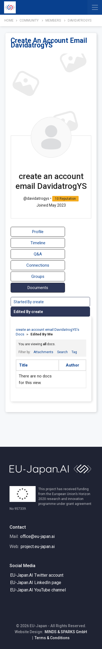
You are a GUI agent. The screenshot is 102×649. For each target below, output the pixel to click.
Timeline (37, 242)
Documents (37, 287)
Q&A (38, 254)
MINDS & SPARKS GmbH (66, 632)
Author (72, 365)
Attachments (43, 352)
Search (62, 352)
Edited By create (28, 311)
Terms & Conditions (52, 638)
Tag (74, 352)
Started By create (29, 302)
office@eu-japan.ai (37, 536)
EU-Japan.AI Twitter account (36, 575)
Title (23, 365)
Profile (38, 231)
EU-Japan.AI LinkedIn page (35, 582)
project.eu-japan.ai (38, 546)
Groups (37, 276)
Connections (37, 265)
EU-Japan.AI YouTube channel (38, 590)
